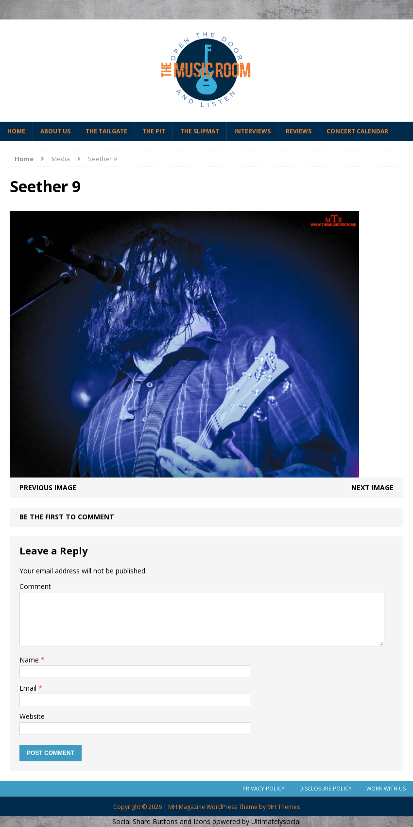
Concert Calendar (357, 131)
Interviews (252, 131)
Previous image (47, 487)
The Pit (153, 131)
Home (16, 131)
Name (30, 659)
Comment (35, 586)
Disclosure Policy (325, 788)
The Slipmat (199, 131)
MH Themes (283, 807)
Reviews (298, 131)
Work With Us (386, 788)
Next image (372, 487)
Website (32, 716)
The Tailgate (106, 131)
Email (28, 688)
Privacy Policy (263, 788)
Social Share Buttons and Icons (161, 821)
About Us (55, 131)
